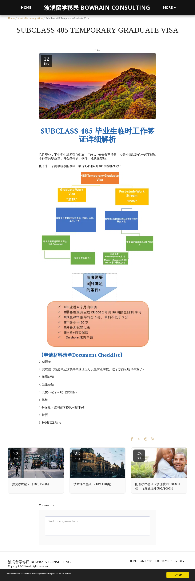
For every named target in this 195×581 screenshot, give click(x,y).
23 (139, 455)
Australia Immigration (30, 18)
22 (16, 455)
